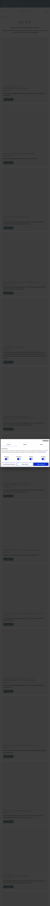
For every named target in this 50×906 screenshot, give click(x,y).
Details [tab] (25, 444)
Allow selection (25, 464)
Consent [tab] (9, 444)
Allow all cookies (41, 464)
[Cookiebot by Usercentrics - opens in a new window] (43, 441)
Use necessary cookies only (9, 464)
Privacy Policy (42, 452)
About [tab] (41, 444)
